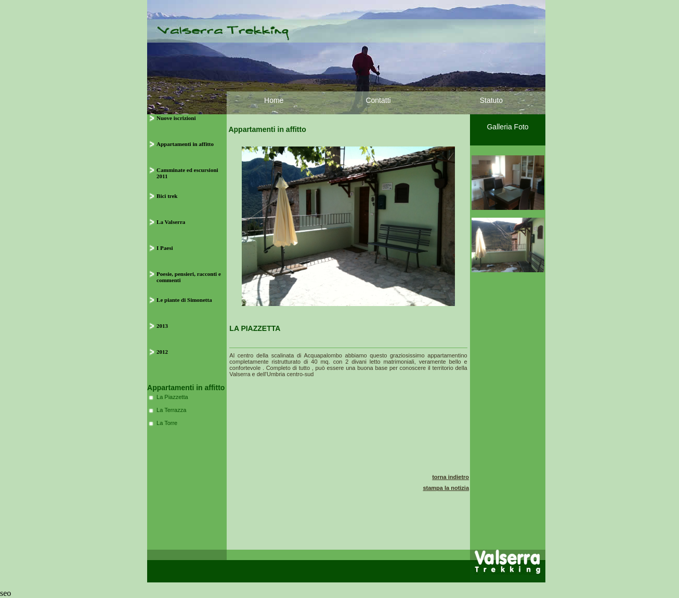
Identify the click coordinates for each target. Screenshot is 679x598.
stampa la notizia (446, 488)
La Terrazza (171, 410)
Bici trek (166, 196)
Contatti (377, 100)
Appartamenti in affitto (185, 144)
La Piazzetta (172, 397)
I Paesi (164, 248)
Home (273, 100)
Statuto (491, 100)
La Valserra (170, 222)
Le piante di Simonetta (184, 300)
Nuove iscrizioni (175, 118)
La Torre (166, 423)
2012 (162, 352)
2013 (162, 326)
